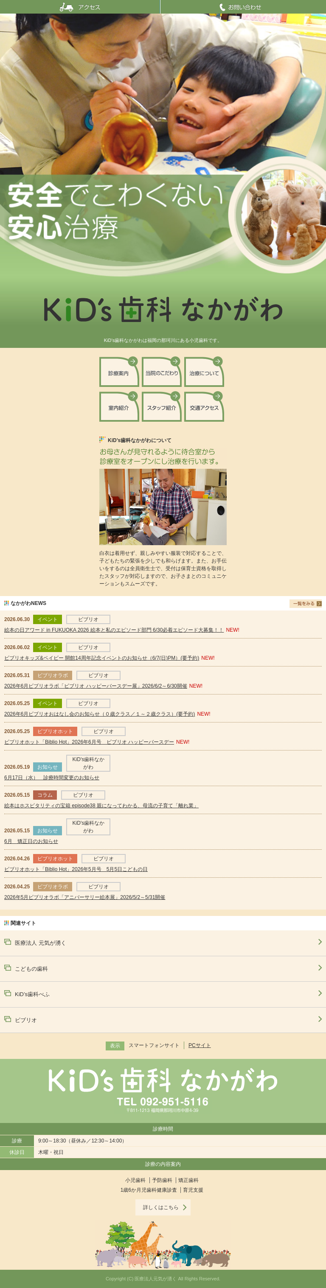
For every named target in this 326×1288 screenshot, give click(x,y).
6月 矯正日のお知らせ (31, 841)
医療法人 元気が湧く (40, 943)
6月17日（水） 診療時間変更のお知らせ (51, 778)
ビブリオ (26, 1020)
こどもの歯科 (31, 969)
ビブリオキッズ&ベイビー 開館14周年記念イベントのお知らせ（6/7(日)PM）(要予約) (101, 658)
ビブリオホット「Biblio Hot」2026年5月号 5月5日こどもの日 (76, 869)
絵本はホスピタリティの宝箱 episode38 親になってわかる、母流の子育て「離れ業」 (101, 806)
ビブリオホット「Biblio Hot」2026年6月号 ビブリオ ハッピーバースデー (89, 742)
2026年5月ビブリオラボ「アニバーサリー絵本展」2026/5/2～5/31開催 (84, 897)
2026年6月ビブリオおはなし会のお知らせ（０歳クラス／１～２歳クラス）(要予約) (99, 714)
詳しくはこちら (161, 1207)
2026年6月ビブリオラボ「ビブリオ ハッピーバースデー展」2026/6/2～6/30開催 (95, 686)
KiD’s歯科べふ (32, 994)
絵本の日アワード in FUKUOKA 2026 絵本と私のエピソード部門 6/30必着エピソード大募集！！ (114, 630)
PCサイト (199, 1045)
